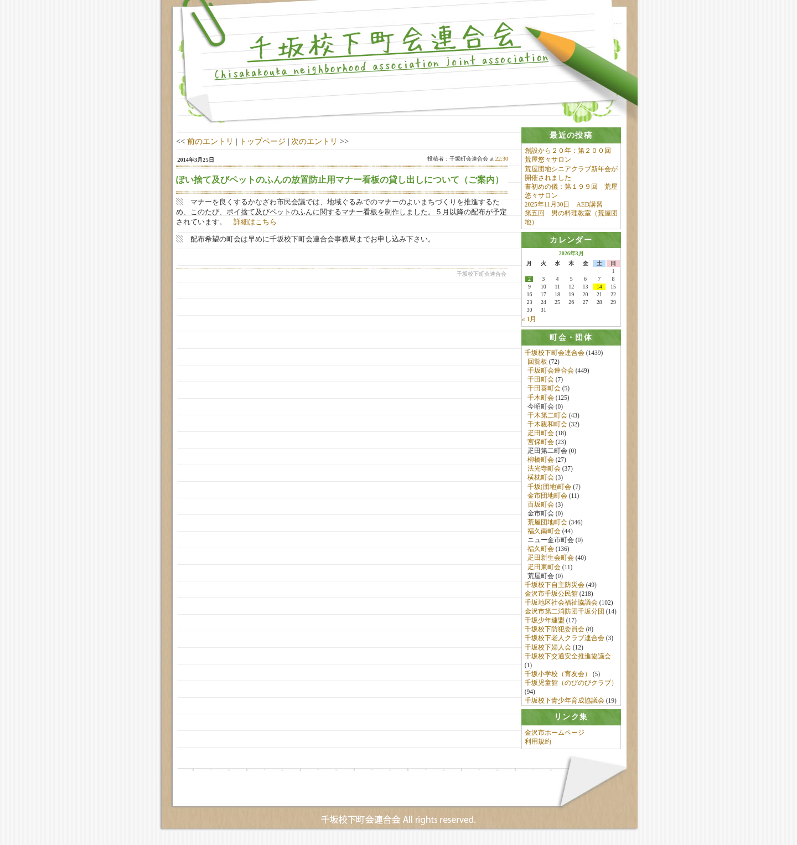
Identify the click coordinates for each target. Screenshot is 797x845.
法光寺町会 (544, 470)
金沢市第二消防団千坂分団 (564, 612)
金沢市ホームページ (554, 736)
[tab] (571, 135)
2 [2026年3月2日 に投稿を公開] (529, 280)
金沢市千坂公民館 (551, 594)
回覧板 (537, 362)
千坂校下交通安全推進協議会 (568, 657)
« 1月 (529, 320)
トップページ (262, 141)
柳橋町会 (540, 460)
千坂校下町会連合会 (554, 354)
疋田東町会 (544, 568)
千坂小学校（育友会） (558, 675)
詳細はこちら (255, 222)
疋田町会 (540, 434)
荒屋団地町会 (547, 523)
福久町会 (540, 550)
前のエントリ (210, 141)
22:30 (502, 159)
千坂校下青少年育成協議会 (564, 701)
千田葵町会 (544, 390)
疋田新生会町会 (550, 559)
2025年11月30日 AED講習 (564, 204)
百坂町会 (540, 505)
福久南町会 (544, 532)
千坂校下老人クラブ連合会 (564, 639)
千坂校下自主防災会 (554, 586)
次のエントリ (314, 141)
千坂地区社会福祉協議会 (561, 603)
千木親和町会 (547, 425)
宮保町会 (540, 443)
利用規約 (538, 744)
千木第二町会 (547, 416)
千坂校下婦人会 (548, 648)
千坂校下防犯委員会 (554, 630)
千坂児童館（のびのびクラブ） (571, 684)
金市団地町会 (547, 496)
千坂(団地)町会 (549, 488)
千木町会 (540, 398)
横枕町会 (540, 479)
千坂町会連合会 (550, 371)
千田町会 (540, 380)
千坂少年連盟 (545, 621)
